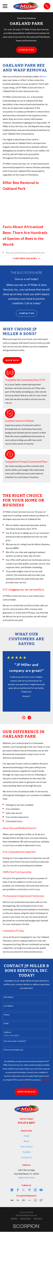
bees (44, 76)
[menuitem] (14, 1218)
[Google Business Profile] (11, 1189)
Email (6, 1023)
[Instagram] (35, 1189)
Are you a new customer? (15, 1041)
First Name (8, 997)
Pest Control (26, 1146)
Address (7, 1032)
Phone (7, 1015)
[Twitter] (23, 1189)
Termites (26, 1152)
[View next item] (29, 717)
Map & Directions (26, 1177)
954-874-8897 (26, 1122)
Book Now (12, 360)
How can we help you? (13, 1050)
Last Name (8, 1006)
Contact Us (26, 50)
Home (26, 1136)
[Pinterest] (29, 1189)
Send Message (26, 1091)
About (26, 1141)
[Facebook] (17, 1189)
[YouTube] (41, 1189)
